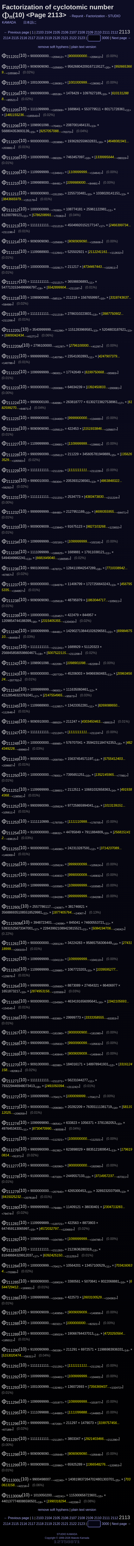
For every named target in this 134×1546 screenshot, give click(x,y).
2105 (56, 32)
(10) (14, 55)
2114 (7, 38)
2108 (81, 32)
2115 (15, 38)
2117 (31, 38)
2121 (65, 38)
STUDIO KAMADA (67, 1534)
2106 (65, 32)
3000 (105, 38)
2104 (48, 32)
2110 (98, 32)
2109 (89, 32)
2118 (40, 38)
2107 (73, 32)
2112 (114, 32)
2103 (40, 32)
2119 (48, 38)
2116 (23, 38)
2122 (73, 38)
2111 (106, 32)
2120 (56, 38)
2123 (81, 38)
